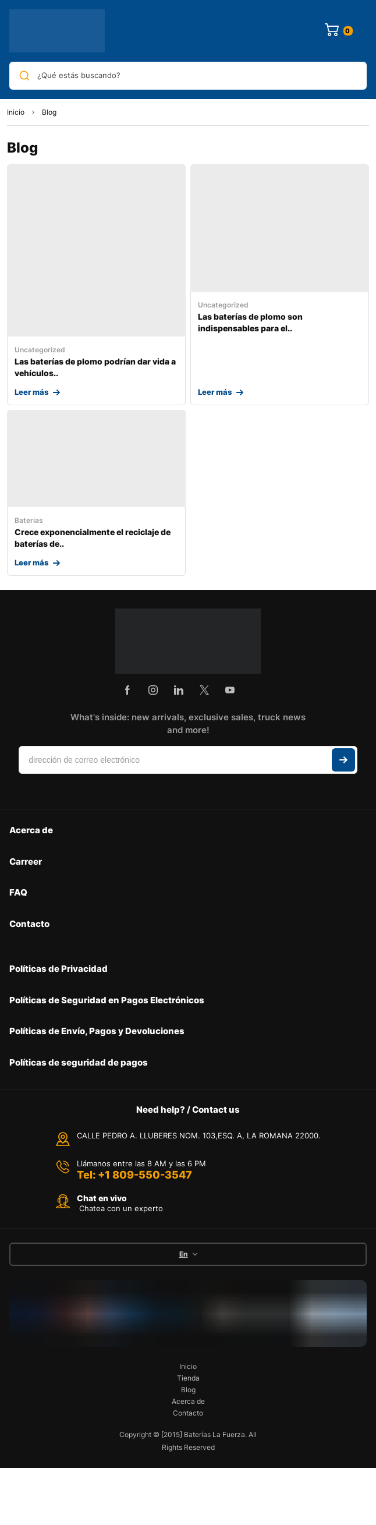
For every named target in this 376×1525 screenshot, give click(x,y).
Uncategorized (40, 349)
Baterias (29, 520)
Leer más (31, 392)
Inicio (15, 112)
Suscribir (343, 760)
